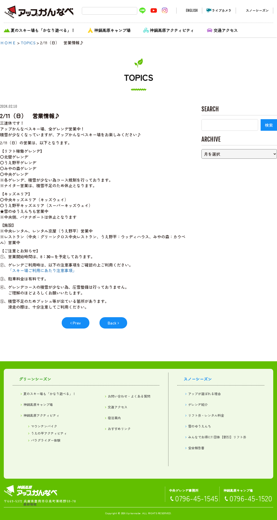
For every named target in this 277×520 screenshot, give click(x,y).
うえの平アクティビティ (49, 433)
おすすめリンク (119, 428)
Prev (77, 323)
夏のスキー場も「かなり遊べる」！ (43, 30)
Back (112, 323)
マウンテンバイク (44, 426)
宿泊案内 (114, 417)
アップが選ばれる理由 (204, 393)
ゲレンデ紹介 (198, 404)
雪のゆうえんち (199, 426)
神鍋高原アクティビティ (172, 30)
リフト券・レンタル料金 (206, 415)
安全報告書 (196, 447)
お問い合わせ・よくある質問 (129, 396)
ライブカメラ (221, 10)
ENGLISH (192, 10)
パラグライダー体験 (45, 440)
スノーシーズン (257, 10)
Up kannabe (133, 513)
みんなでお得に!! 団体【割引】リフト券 (217, 437)
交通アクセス (226, 30)
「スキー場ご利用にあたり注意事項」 (42, 270)
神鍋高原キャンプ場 (112, 30)
